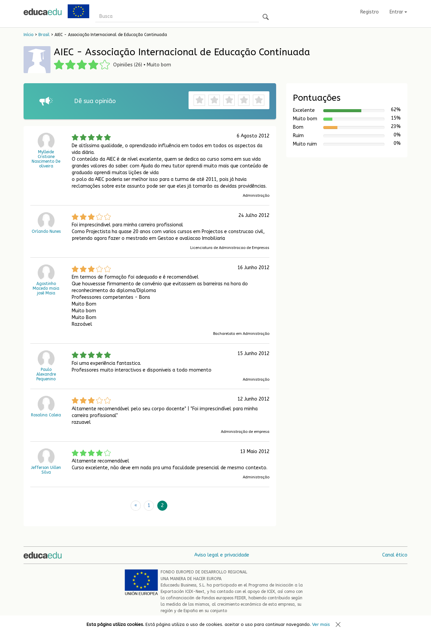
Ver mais (321, 624)
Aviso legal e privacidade (221, 555)
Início (28, 34)
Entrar (398, 12)
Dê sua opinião (95, 101)
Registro (369, 12)
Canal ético (394, 555)
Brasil (43, 34)
